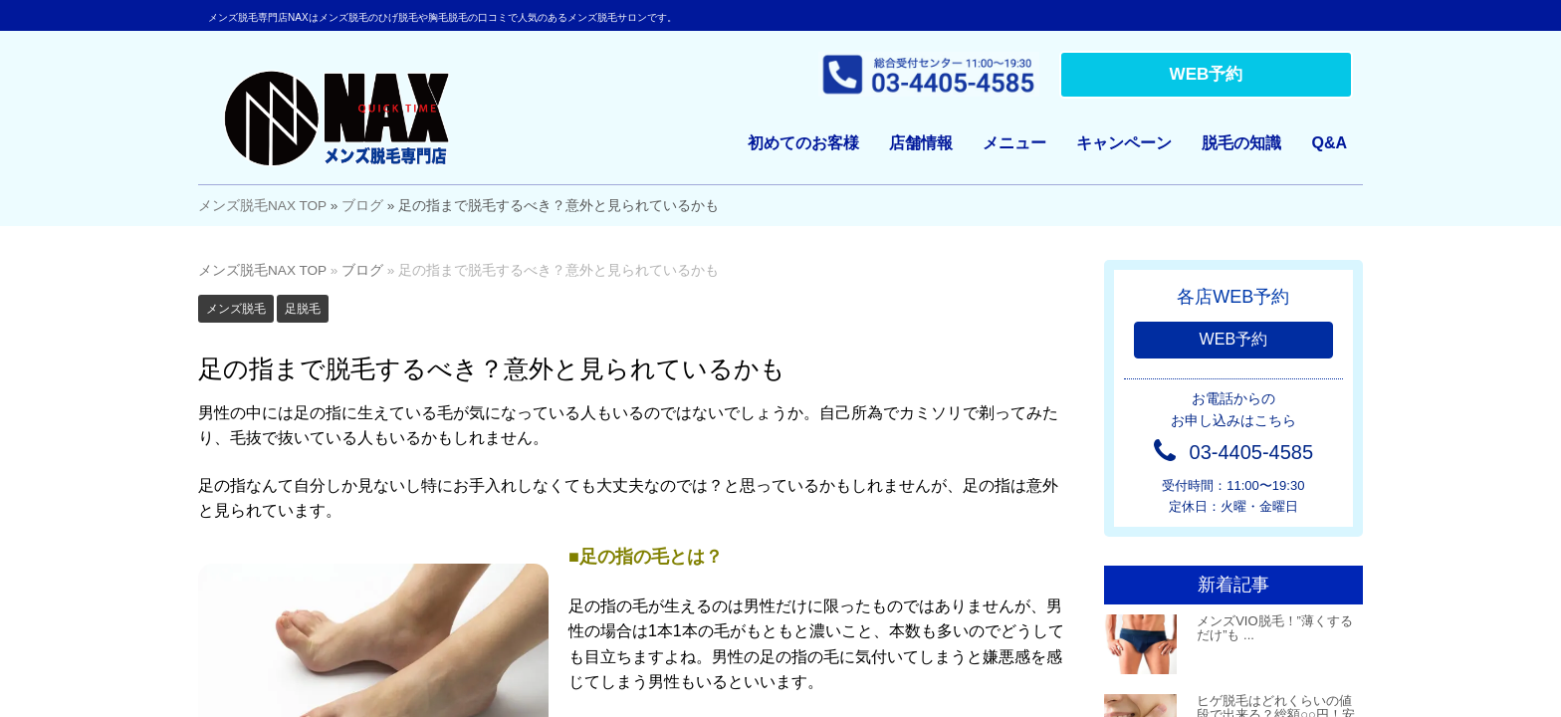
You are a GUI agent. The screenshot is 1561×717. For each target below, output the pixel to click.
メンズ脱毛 (236, 309)
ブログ (362, 205)
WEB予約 (1206, 74)
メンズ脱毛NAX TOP (262, 205)
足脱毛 (303, 309)
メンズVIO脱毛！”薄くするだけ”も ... (1275, 627)
